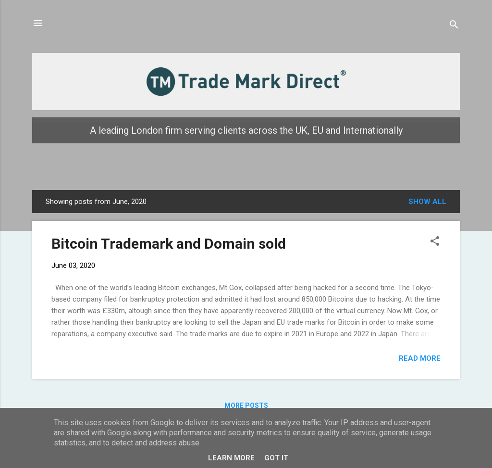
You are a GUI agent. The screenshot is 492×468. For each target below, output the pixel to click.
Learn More (231, 458)
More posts (246, 405)
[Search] (454, 26)
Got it (276, 458)
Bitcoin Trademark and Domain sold (168, 243)
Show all (427, 201)
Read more (420, 358)
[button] (435, 242)
